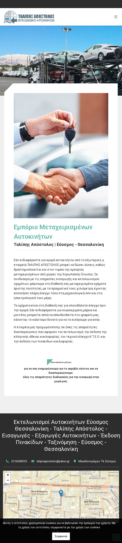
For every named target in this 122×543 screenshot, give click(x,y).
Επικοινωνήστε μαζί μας (61, 362)
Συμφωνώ (61, 536)
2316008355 (19, 461)
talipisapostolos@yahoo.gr (53, 461)
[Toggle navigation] (116, 17)
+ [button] (8, 475)
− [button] (8, 480)
